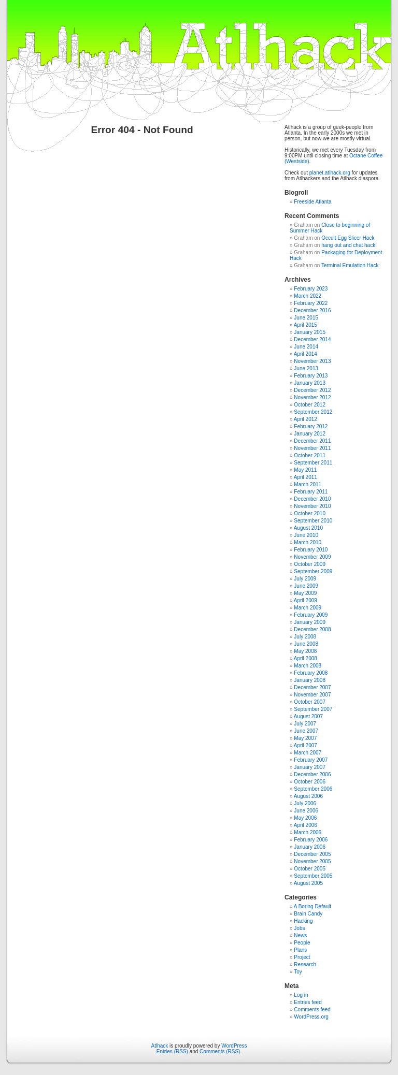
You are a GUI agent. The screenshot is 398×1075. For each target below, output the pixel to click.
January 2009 (309, 622)
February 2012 (311, 426)
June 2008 (306, 644)
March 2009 (307, 608)
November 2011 (312, 448)
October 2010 (309, 513)
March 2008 (307, 666)
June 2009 (306, 586)
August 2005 (308, 883)
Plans (300, 950)
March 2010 (307, 542)
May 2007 (305, 738)
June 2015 (306, 318)
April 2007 (305, 745)
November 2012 (312, 397)
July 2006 (305, 803)
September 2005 (313, 876)
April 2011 (305, 477)
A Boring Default (312, 906)
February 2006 (311, 839)
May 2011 (305, 470)
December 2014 (312, 339)
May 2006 (305, 818)
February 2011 (311, 492)
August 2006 (308, 796)
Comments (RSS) (220, 1051)
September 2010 (313, 521)
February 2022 (311, 303)
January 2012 (309, 434)
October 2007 (309, 702)
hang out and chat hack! (349, 245)
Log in (301, 995)
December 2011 (312, 441)
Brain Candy (308, 914)
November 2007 (312, 695)
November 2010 (312, 506)
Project (302, 957)
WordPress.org (311, 1017)
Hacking (303, 921)
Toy (298, 972)
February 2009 (311, 615)
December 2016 (312, 310)
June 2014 (306, 347)
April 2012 (305, 419)
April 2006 (305, 825)
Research (305, 964)
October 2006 (309, 782)
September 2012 (313, 412)
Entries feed (307, 1002)
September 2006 (313, 789)
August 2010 (308, 528)
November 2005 (312, 861)
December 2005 (312, 854)
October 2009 (309, 564)
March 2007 (307, 753)
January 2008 (309, 680)
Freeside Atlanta (312, 202)
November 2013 (312, 361)
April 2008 (305, 658)
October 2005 (309, 868)
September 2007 (313, 709)
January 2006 (309, 847)
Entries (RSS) (172, 1051)
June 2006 (306, 810)
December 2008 (312, 629)
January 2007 (309, 767)
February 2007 (311, 760)
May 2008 (305, 651)
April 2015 (305, 325)
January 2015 (309, 332)
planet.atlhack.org (329, 173)
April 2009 (305, 600)
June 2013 (306, 368)
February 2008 (311, 673)
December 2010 (312, 499)
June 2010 (306, 535)
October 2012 (309, 405)
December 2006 (312, 774)
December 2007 (312, 687)
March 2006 (307, 832)
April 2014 (305, 354)
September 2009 (313, 571)
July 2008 (305, 637)
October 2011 (309, 455)
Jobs (299, 928)
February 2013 (311, 376)
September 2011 (313, 463)
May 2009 (305, 593)
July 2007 (305, 724)
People (302, 943)
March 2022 (307, 296)
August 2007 (308, 716)
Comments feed (312, 1009)
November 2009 (312, 557)
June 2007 (306, 731)
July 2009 (305, 579)
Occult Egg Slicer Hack (347, 238)
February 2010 (311, 550)
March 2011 (307, 484)
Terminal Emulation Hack (350, 265)
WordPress (234, 1046)
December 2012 (312, 390)
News (300, 935)
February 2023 (311, 289)
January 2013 (309, 383)
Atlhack (159, 1046)
